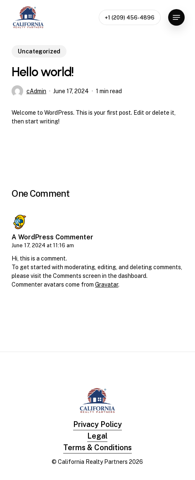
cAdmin (36, 91)
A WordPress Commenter (52, 237)
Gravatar (106, 284)
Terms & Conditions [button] (97, 447)
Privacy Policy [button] (97, 424)
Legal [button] (97, 436)
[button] (176, 17)
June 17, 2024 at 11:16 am (43, 245)
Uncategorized (39, 51)
